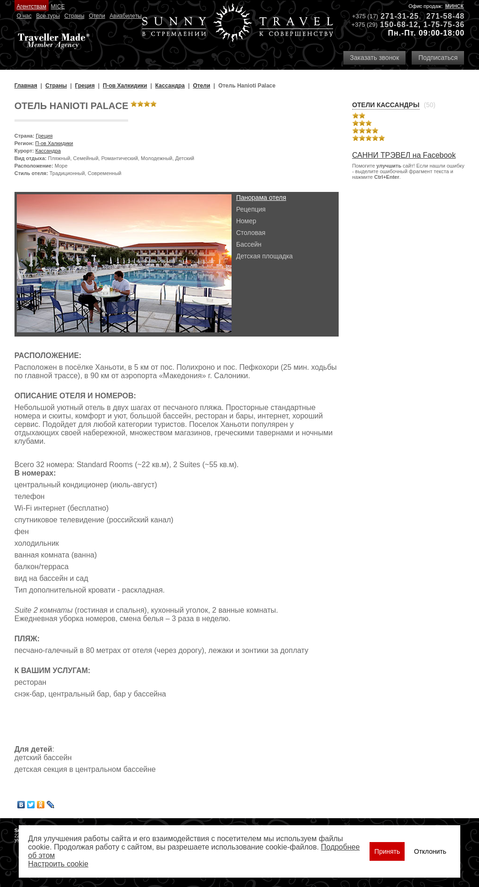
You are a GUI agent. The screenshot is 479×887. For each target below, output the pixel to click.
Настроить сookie (58, 864)
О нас (24, 16)
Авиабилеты (125, 16)
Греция (44, 136)
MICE (58, 6)
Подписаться (437, 57)
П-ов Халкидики (54, 143)
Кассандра (48, 151)
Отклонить (430, 851)
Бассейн (248, 244)
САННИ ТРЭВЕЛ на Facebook (404, 155)
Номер (246, 221)
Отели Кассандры (386, 105)
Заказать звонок (374, 57)
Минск (454, 6)
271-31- (394, 16)
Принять (387, 851)
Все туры (48, 16)
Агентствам (31, 6)
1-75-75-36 (443, 25)
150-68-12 (399, 25)
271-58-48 (445, 16)
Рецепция (251, 209)
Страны (75, 16)
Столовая (251, 232)
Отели (97, 16)
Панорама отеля (261, 197)
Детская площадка (264, 256)
